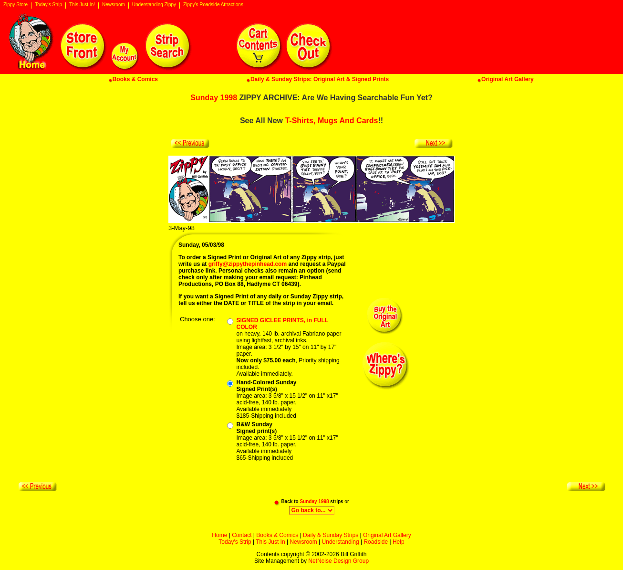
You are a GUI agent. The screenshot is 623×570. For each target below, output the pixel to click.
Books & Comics (277, 535)
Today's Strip (48, 4)
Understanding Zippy (154, 4)
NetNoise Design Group (338, 561)
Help (399, 541)
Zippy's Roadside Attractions (213, 4)
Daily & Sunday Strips (330, 535)
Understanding (340, 541)
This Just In (270, 541)
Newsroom (113, 4)
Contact (241, 535)
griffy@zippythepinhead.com (247, 264)
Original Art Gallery (387, 535)
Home (219, 535)
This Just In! (82, 4)
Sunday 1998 (213, 98)
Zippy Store (15, 4)
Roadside (375, 541)
